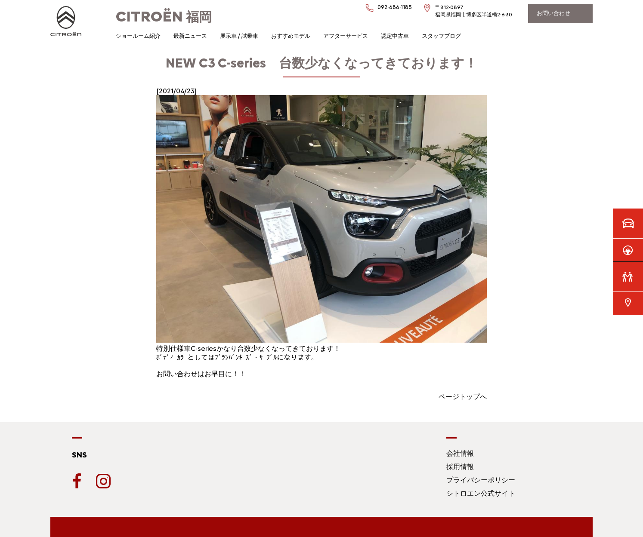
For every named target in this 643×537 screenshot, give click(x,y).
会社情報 (460, 453)
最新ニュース (190, 36)
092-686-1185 (394, 7)
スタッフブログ (441, 36)
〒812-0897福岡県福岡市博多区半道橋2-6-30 (473, 11)
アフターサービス (345, 36)
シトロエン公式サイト (480, 493)
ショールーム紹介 (138, 36)
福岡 (164, 17)
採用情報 (460, 467)
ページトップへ (463, 397)
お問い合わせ (553, 13)
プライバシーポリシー (480, 480)
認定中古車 (395, 36)
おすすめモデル (290, 36)
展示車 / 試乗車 (239, 36)
